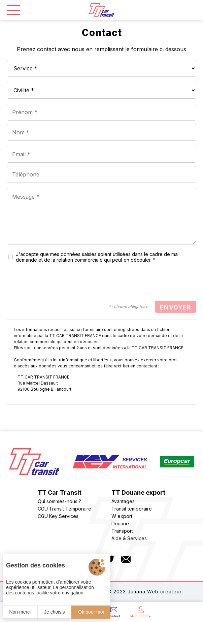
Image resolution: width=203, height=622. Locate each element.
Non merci (20, 612)
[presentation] (145, 282)
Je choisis (54, 612)
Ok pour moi (91, 612)
